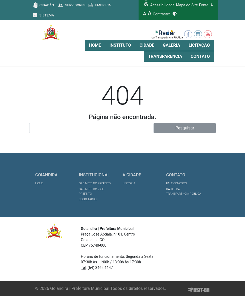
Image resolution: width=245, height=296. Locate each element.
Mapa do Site (187, 5)
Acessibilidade (162, 5)
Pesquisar (184, 127)
